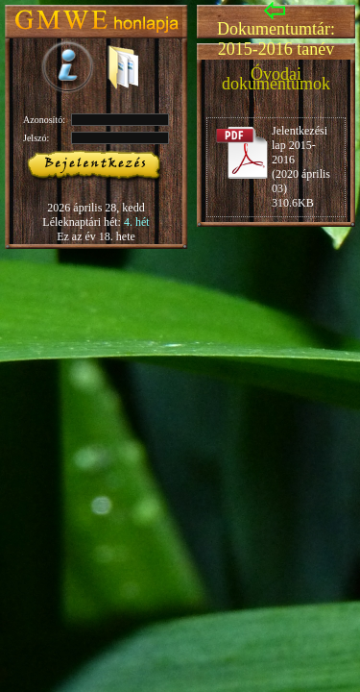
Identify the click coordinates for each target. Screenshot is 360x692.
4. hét (137, 222)
